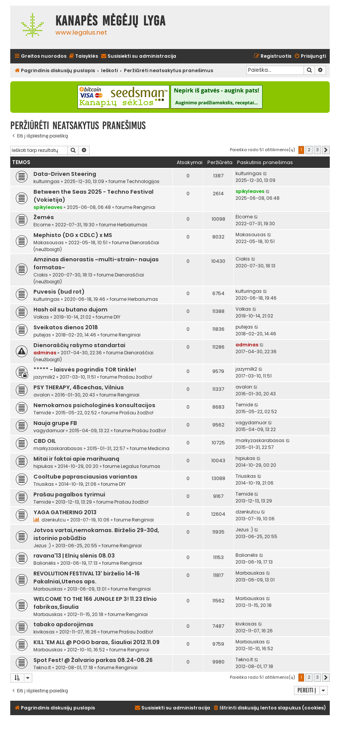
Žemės (43, 217)
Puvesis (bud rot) (59, 291)
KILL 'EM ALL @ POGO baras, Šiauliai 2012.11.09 (96, 642)
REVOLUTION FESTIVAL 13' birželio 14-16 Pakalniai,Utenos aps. (86, 577)
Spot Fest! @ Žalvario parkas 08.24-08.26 (93, 660)
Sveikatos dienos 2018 (65, 327)
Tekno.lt (42, 667)
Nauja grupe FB (55, 423)
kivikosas (44, 632)
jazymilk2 (44, 377)
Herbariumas (132, 224)
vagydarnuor (49, 430)
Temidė (42, 412)
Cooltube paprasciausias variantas (85, 476)
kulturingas (46, 181)
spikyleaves (47, 207)
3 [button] (317, 150)
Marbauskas (48, 589)
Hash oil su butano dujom (70, 309)
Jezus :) (42, 545)
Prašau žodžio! (135, 377)
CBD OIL (44, 441)
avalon (41, 395)
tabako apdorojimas (63, 624)
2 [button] (309, 150)
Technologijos (143, 181)
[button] (326, 150)
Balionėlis (44, 563)
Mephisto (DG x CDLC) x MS (72, 235)
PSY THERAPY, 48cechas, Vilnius (78, 387)
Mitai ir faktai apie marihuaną (76, 459)
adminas (44, 352)
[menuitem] (83, 56)
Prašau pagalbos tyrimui (69, 494)
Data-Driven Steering (64, 174)
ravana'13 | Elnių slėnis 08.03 (74, 555)
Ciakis (40, 275)
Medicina (158, 448)
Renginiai (144, 207)
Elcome (42, 224)
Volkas (41, 317)
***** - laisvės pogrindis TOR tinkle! (84, 369)
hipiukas (43, 466)
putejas (42, 335)
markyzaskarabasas (57, 448)
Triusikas (43, 484)
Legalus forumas (140, 466)
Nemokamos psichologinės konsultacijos (94, 405)
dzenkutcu (53, 520)
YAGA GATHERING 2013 (64, 512)
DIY (117, 317)
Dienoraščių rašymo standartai (79, 345)
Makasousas (48, 242)
